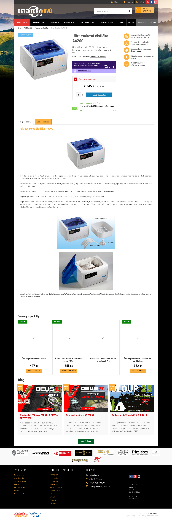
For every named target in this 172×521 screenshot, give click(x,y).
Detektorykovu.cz (153, 514)
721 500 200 (97, 483)
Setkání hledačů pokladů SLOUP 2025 (129, 415)
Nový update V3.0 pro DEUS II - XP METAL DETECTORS (39, 417)
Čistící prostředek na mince (34, 358)
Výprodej (131, 22)
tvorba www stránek (152, 516)
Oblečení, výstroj (107, 22)
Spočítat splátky (84, 71)
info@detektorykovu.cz (100, 487)
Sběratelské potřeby (87, 22)
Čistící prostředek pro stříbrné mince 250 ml (68, 360)
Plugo (134, 516)
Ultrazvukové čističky (41, 28)
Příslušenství (54, 22)
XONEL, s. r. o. (133, 487)
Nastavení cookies (20, 494)
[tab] (25, 122)
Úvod (19, 28)
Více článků (86, 442)
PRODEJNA (142, 22)
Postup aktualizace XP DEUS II (80, 415)
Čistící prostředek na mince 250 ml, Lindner (138, 360)
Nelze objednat (99, 95)
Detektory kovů (38, 22)
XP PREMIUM (22, 22)
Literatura (121, 22)
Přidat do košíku (34, 371)
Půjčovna (153, 22)
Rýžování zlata (69, 22)
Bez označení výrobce (98, 57)
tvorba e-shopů (141, 516)
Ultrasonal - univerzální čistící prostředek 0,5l (103, 360)
